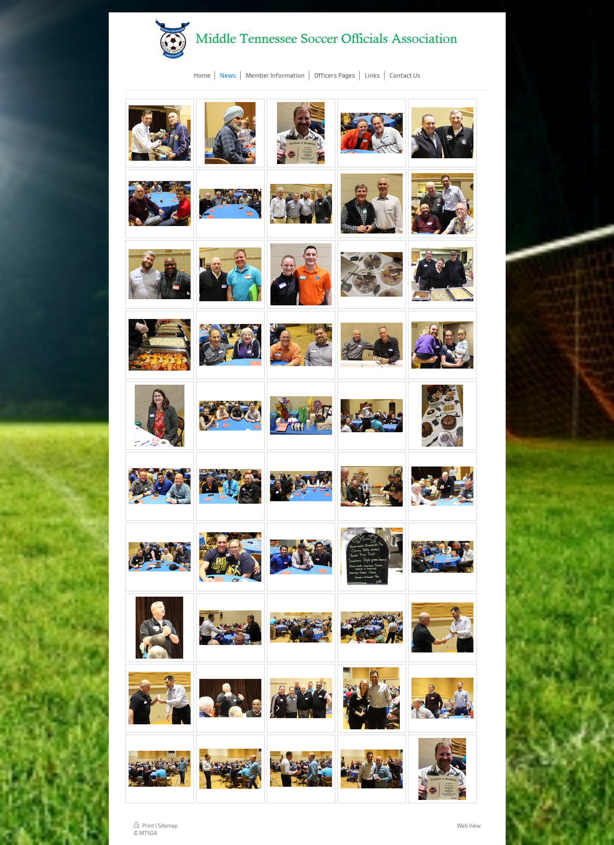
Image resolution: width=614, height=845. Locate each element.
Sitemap (168, 825)
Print (144, 825)
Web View (469, 825)
